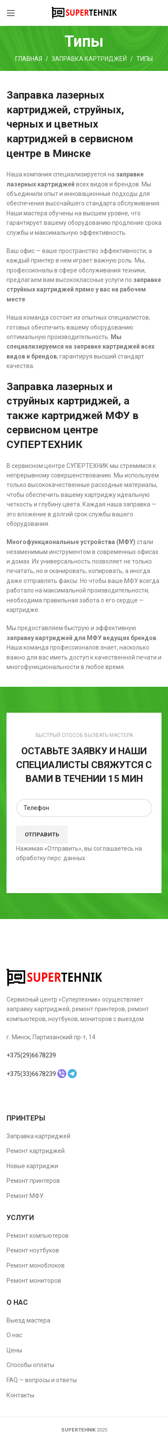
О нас (14, 1335)
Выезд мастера (28, 1320)
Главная (28, 58)
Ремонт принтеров (33, 1180)
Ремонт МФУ (25, 1195)
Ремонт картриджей (36, 1150)
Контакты (20, 1395)
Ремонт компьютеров (38, 1235)
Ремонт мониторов (34, 1280)
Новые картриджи (32, 1166)
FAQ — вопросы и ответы (42, 1380)
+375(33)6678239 (31, 1073)
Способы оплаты (30, 1364)
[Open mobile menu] (11, 13)
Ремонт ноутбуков (33, 1250)
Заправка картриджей (89, 58)
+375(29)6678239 (31, 1055)
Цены (14, 1350)
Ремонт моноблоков (36, 1265)
